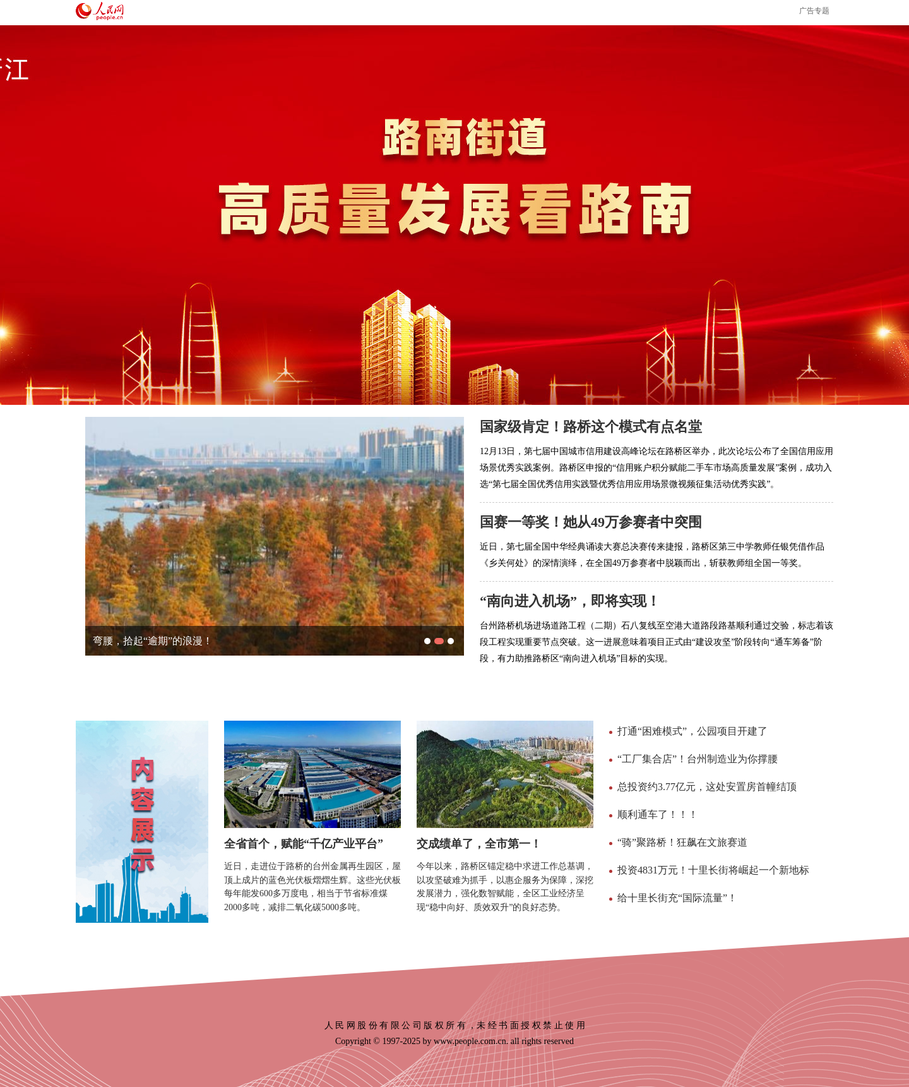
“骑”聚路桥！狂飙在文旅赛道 (682, 842)
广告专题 (814, 10)
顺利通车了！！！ (657, 814)
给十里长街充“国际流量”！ (677, 897)
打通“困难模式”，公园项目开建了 (692, 731)
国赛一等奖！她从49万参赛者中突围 (591, 522)
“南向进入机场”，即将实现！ (570, 601)
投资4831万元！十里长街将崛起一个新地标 (713, 870)
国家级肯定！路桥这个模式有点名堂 (591, 427)
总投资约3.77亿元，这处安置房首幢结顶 (707, 786)
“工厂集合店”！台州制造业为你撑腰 (697, 759)
